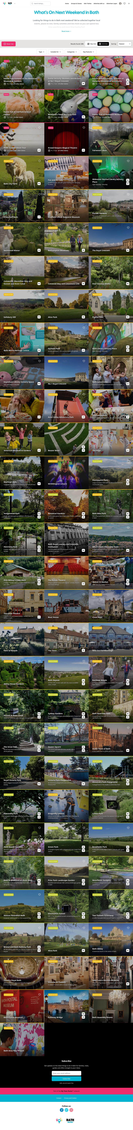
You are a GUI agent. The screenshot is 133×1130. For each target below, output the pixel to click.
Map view (91, 40)
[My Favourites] (124, 3)
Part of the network (66, 1087)
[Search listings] (40, 3)
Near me (8, 40)
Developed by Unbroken (123, 1127)
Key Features (88, 48)
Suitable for (56, 48)
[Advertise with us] (129, 3)
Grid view (103, 40)
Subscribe (66, 1075)
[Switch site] (15, 3)
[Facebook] (62, 1106)
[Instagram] (71, 1106)
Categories (72, 48)
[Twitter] (66, 1106)
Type (41, 48)
